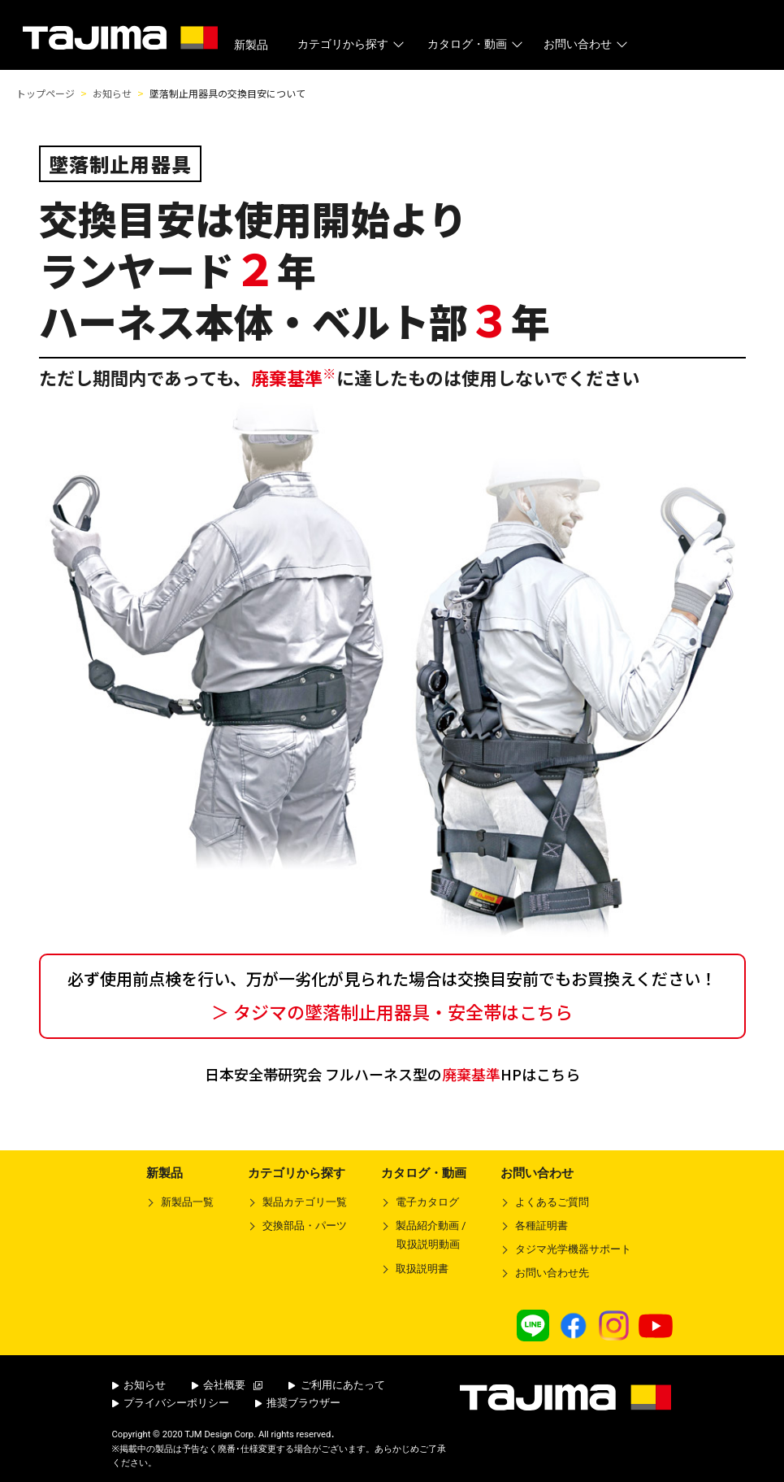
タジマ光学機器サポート (573, 1249)
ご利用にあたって (336, 1385)
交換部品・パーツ (304, 1225)
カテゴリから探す (352, 44)
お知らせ (139, 1385)
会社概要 (227, 1385)
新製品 (251, 44)
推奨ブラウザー (298, 1403)
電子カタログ (427, 1202)
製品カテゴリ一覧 (304, 1202)
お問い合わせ (587, 44)
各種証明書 (541, 1225)
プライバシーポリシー (171, 1403)
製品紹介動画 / (423, 1238)
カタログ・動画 (476, 44)
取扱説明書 (422, 1269)
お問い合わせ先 (552, 1273)
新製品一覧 (187, 1202)
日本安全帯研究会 (392, 1073)
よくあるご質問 (552, 1202)
